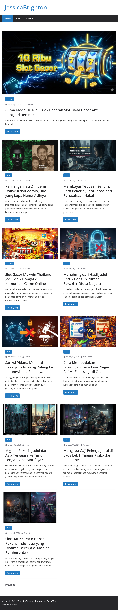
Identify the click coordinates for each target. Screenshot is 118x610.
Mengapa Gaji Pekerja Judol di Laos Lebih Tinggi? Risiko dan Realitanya (88, 455)
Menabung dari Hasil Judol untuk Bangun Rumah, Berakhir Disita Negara (85, 279)
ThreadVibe (30, 104)
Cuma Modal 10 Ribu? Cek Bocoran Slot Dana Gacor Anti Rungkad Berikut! (51, 112)
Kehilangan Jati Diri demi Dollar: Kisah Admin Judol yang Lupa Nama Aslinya (26, 191)
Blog (18, 18)
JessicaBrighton (26, 7)
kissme (27, 268)
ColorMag (51, 601)
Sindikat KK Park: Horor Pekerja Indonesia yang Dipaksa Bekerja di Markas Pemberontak (27, 545)
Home (8, 18)
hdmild (27, 180)
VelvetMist (87, 445)
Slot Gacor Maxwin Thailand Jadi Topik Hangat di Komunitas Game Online (28, 279)
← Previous (8, 584)
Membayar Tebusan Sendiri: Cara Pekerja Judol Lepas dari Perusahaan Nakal (87, 191)
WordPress (11, 604)
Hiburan (30, 18)
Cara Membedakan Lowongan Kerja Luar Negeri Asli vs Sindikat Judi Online (86, 367)
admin (27, 357)
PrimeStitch (87, 357)
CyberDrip (28, 533)
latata (85, 180)
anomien (86, 268)
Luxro (27, 445)
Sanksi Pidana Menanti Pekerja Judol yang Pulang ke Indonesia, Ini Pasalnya (29, 367)
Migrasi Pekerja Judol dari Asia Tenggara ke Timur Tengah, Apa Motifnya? (26, 455)
